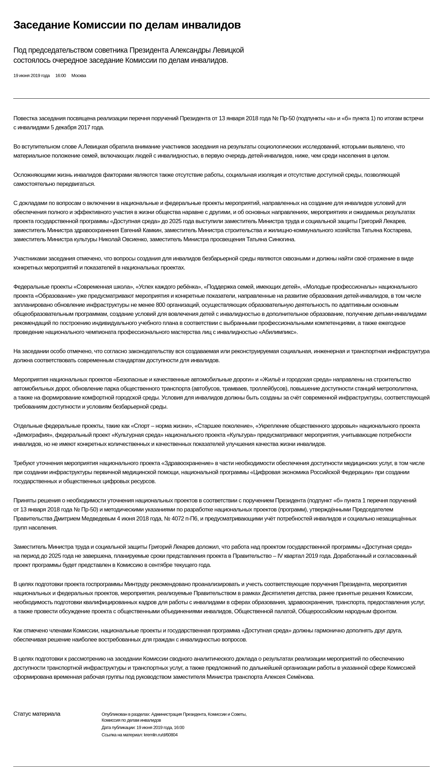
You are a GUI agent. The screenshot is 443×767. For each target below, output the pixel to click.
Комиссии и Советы (227, 714)
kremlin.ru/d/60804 (161, 734)
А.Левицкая (93, 146)
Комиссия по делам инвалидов (131, 720)
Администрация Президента (178, 714)
